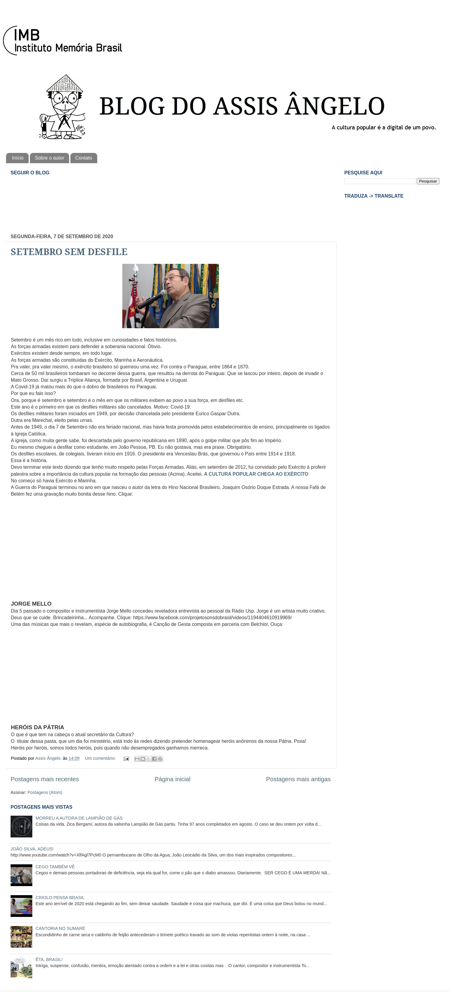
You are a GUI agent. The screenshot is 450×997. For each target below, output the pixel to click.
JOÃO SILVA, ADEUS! (32, 848)
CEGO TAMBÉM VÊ (55, 866)
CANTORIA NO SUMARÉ (60, 928)
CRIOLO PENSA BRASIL (60, 897)
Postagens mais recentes (45, 779)
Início (18, 157)
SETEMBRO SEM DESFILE (69, 252)
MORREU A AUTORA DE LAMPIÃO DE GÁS (79, 818)
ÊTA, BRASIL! (49, 959)
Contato (83, 157)
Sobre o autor (49, 157)
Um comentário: (101, 758)
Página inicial (173, 779)
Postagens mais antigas (298, 779)
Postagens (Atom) (44, 792)
